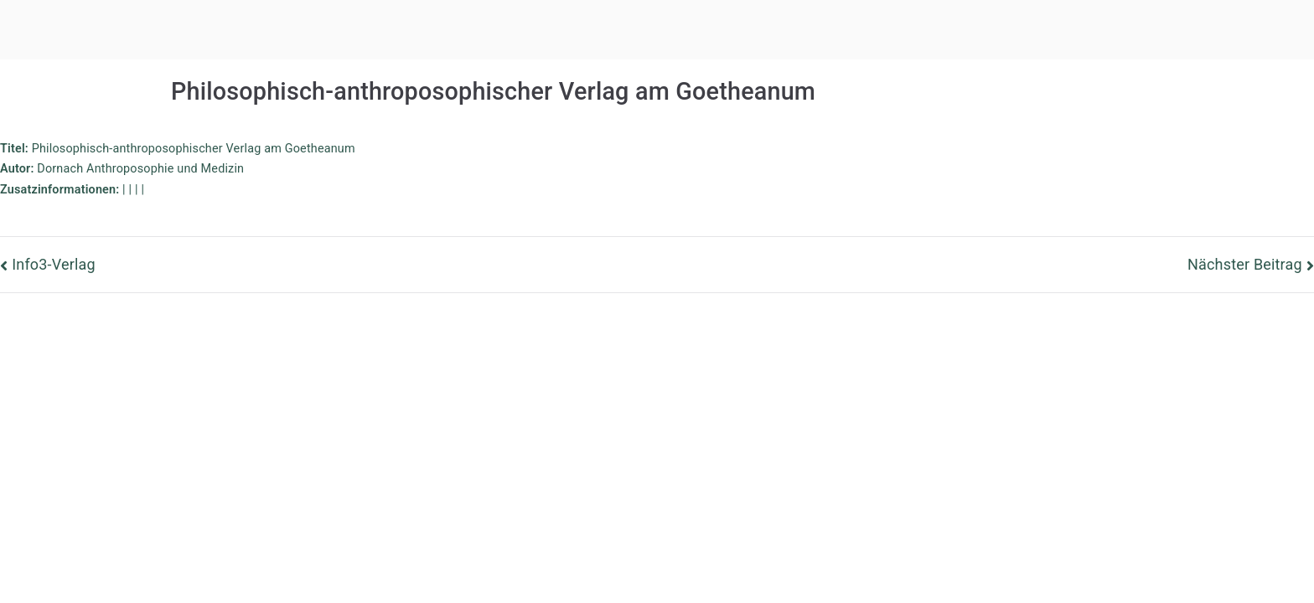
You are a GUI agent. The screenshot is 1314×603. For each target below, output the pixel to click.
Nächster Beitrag (1244, 264)
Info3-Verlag (54, 264)
